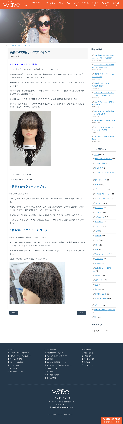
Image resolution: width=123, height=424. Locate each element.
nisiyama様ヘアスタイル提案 (104, 120)
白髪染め (98, 263)
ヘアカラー (99, 208)
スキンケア (99, 168)
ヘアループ (50, 372)
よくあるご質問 (89, 359)
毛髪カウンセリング (102, 254)
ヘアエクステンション (103, 194)
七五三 (97, 231)
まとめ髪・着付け (53, 375)
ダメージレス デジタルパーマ (57, 356)
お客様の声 (87, 356)
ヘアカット (99, 203)
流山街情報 (99, 259)
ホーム (26, 4)
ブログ (96, 155)
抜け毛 (97, 245)
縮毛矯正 (98, 275)
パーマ (97, 184)
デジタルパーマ (100, 180)
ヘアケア (98, 212)
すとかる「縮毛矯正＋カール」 (57, 362)
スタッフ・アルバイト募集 (105, 173)
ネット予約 (95, 4)
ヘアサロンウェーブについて (19, 353)
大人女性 (98, 236)
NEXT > (81, 313)
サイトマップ (88, 365)
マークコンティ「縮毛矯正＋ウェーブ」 (60, 365)
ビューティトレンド (16, 372)
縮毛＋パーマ (100, 280)
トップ (12, 350)
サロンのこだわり (50, 4)
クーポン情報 (100, 163)
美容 (96, 285)
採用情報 (87, 362)
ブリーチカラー (100, 189)
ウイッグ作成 (51, 378)
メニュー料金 (51, 350)
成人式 (97, 240)
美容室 (97, 289)
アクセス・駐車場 (16, 359)
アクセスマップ (106, 4)
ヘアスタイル (36, 3)
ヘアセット (99, 222)
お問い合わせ (88, 353)
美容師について (100, 294)
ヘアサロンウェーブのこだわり (20, 356)
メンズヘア (99, 226)
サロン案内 (85, 4)
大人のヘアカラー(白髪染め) (104, 310)
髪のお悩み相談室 (101, 299)
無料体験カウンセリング (55, 353)
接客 (96, 249)
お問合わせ (116, 4)
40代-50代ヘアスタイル (103, 159)
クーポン (76, 4)
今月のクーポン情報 (16, 362)
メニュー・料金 (64, 3)
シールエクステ (52, 368)
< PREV (13, 313)
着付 (95, 317)
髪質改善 (50, 359)
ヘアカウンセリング (102, 198)
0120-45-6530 (111, 420)
